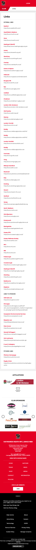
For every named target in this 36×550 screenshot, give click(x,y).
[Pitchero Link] (18, 498)
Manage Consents (25, 532)
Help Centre (10, 515)
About (26, 515)
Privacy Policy (26, 527)
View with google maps (18, 458)
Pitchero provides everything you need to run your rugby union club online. (17, 501)
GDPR (26, 523)
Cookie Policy (10, 532)
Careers (25, 519)
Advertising (10, 519)
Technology (10, 523)
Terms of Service (10, 527)
